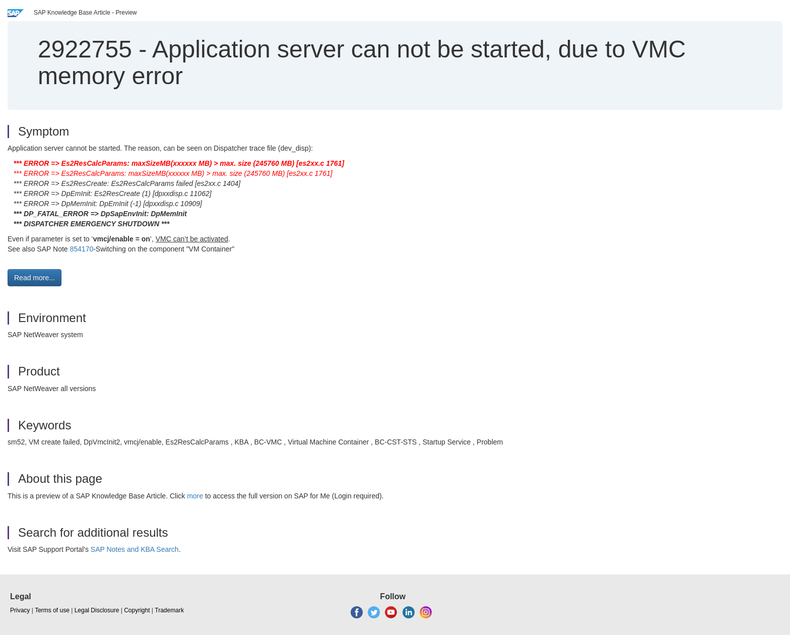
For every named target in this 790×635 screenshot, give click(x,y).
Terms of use (52, 610)
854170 (81, 249)
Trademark (169, 610)
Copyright (137, 610)
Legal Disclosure (97, 610)
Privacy (20, 610)
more (195, 496)
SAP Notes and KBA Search (135, 549)
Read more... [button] (34, 278)
